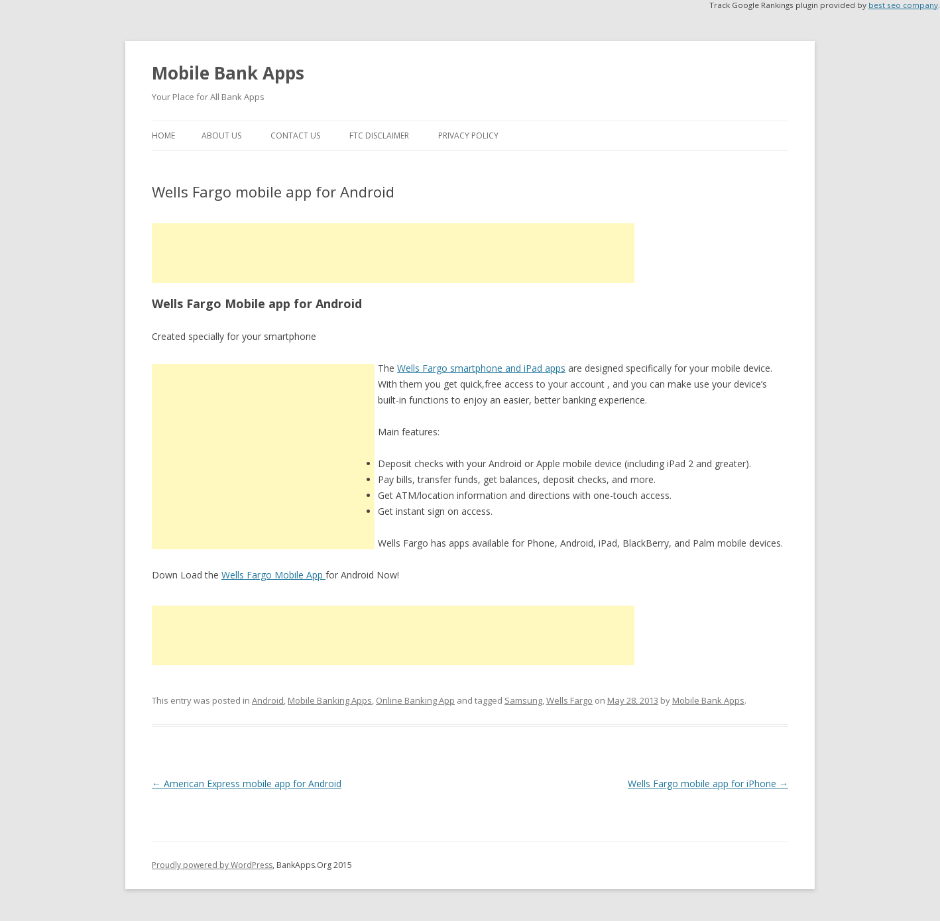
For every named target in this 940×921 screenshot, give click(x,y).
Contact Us (295, 135)
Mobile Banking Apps (330, 700)
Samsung (523, 700)
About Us (221, 135)
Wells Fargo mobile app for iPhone (708, 783)
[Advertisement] (393, 253)
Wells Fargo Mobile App (273, 575)
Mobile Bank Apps (228, 73)
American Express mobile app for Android (246, 783)
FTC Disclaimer (379, 135)
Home (163, 135)
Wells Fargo (569, 700)
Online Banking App (415, 700)
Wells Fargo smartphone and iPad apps (481, 368)
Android (268, 700)
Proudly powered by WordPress (212, 865)
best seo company (903, 5)
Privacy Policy (468, 135)
